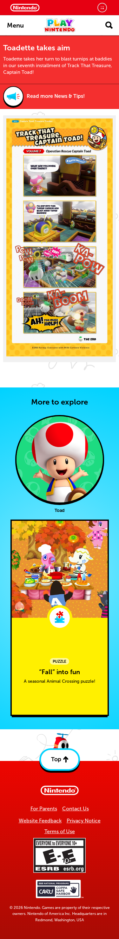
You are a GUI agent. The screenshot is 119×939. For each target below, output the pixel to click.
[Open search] (109, 25)
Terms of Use (59, 831)
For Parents (43, 808)
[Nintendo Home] (25, 7)
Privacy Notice (84, 820)
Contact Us (75, 808)
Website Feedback (40, 820)
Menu (15, 25)
